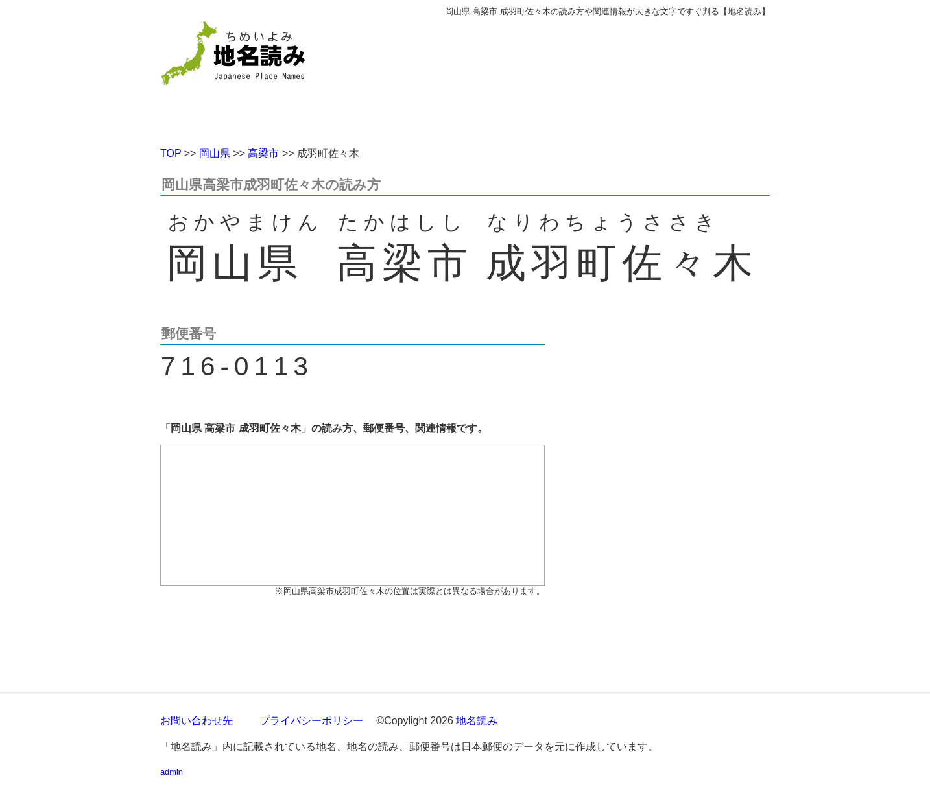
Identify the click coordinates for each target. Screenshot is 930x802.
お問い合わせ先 (196, 720)
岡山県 (214, 153)
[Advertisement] (559, 76)
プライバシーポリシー (311, 720)
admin (171, 772)
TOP (170, 153)
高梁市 (263, 153)
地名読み (476, 720)
